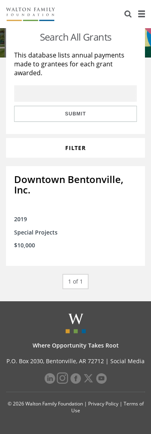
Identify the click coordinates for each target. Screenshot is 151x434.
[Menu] (141, 14)
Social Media (127, 361)
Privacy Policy (103, 403)
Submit (75, 114)
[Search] (128, 14)
